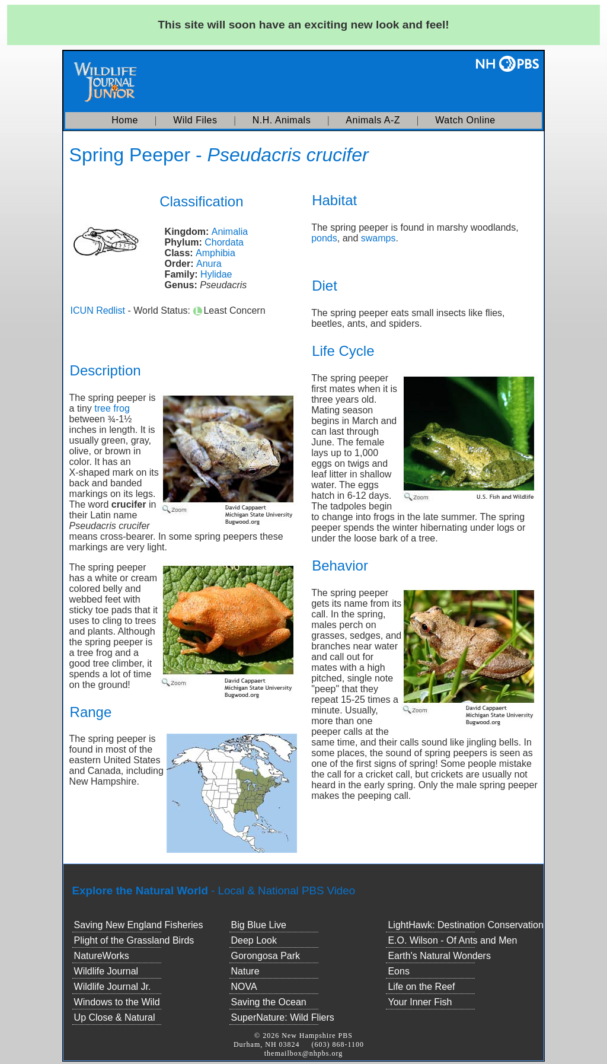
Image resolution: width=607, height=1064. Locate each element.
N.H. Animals (282, 120)
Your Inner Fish (420, 1002)
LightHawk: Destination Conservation (465, 925)
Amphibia (215, 253)
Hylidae (216, 274)
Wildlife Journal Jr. (112, 987)
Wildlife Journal (106, 971)
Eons (398, 971)
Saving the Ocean (268, 1002)
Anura (209, 264)
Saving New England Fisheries (138, 925)
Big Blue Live (258, 925)
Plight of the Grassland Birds (134, 940)
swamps (378, 238)
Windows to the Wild (117, 1002)
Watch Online (465, 120)
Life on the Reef (421, 987)
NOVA (244, 987)
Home (124, 120)
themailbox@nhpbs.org (303, 1053)
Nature (245, 971)
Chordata (224, 242)
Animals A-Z (373, 120)
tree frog (112, 408)
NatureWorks (101, 956)
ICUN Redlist (98, 310)
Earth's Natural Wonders (439, 956)
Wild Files (195, 120)
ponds (324, 238)
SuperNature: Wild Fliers (282, 1017)
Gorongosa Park (266, 956)
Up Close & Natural (114, 1017)
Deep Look (254, 940)
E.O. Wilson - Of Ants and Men (452, 940)
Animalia (230, 232)
